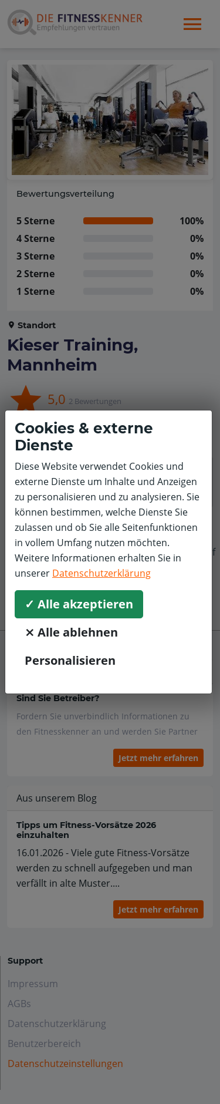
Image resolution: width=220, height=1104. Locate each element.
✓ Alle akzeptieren (79, 604)
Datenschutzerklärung (101, 573)
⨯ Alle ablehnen (71, 632)
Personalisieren (70, 660)
